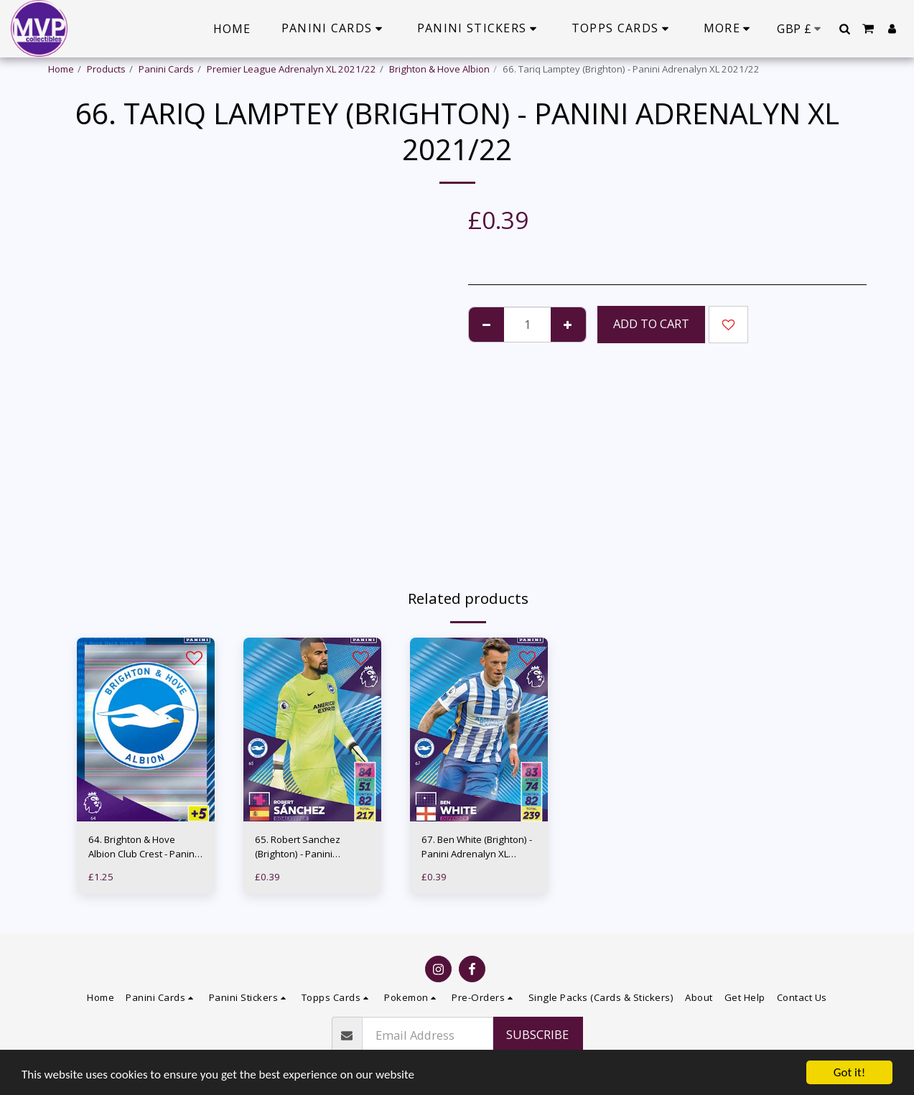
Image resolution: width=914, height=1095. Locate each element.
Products (106, 68)
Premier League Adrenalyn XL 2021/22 (291, 68)
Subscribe (537, 1034)
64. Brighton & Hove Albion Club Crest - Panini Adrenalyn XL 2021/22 (142, 847)
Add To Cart (651, 323)
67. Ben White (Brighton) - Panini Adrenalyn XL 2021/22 (476, 847)
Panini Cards (166, 68)
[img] (146, 729)
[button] (844, 28)
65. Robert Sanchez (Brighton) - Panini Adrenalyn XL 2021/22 (304, 847)
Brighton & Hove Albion (439, 68)
